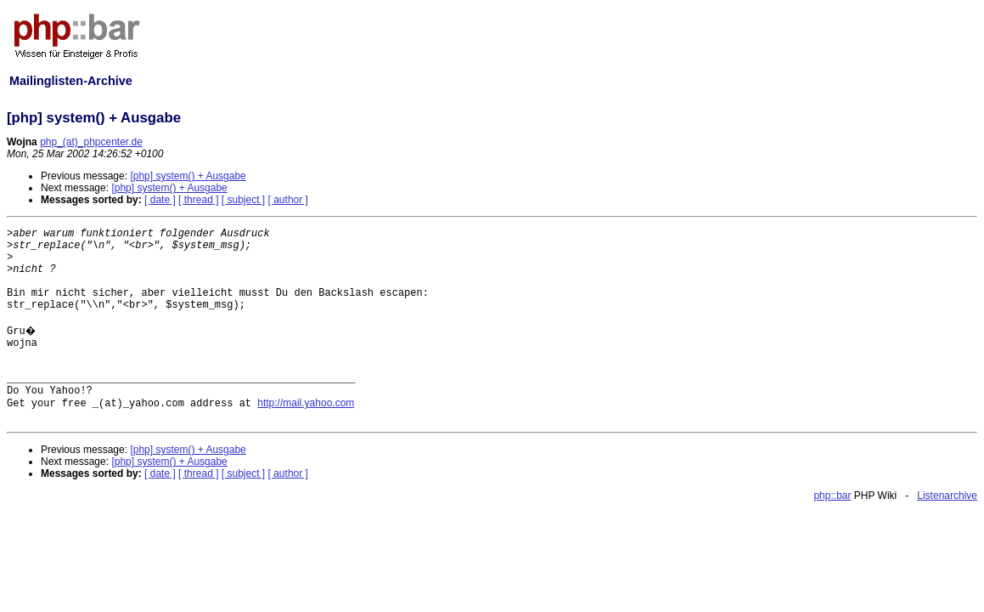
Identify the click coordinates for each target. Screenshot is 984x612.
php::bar (832, 496)
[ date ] (160, 200)
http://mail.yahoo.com (305, 403)
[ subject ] (243, 200)
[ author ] (288, 200)
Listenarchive (947, 496)
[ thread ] (198, 200)
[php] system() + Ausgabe (187, 176)
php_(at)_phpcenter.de (91, 142)
